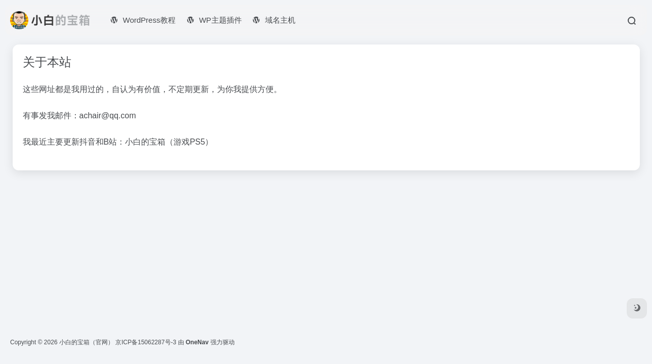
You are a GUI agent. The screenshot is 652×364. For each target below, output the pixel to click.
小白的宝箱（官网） (86, 342)
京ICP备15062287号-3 (145, 342)
